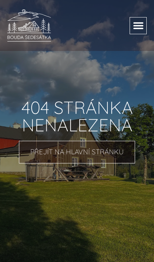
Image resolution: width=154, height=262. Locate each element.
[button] (138, 25)
